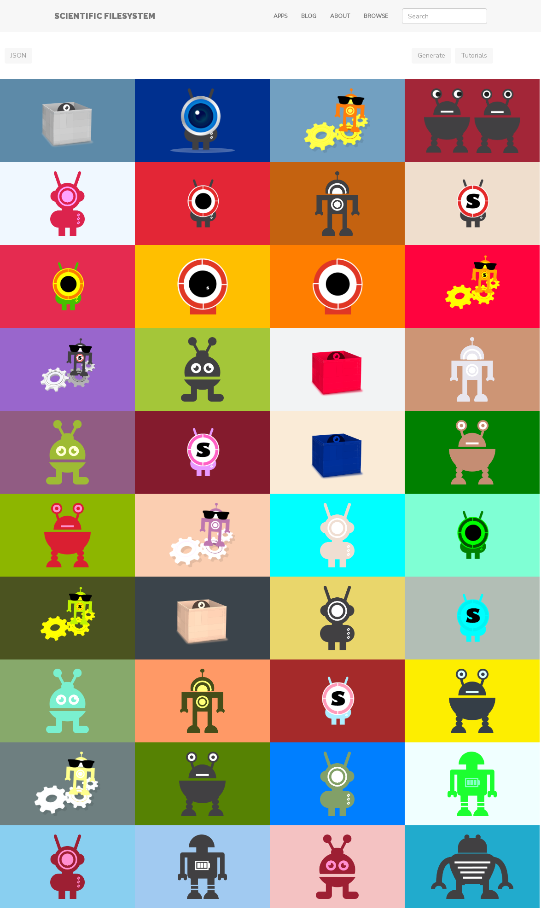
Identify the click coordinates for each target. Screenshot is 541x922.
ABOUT (340, 16)
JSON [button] (18, 55)
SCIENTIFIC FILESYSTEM (104, 16)
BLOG (308, 16)
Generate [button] (431, 55)
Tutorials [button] (474, 55)
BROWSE (376, 16)
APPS (280, 16)
